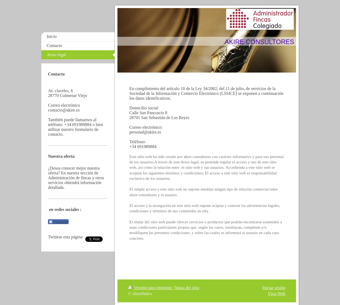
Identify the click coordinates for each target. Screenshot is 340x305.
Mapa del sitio (187, 287)
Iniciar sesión (273, 287)
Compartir (58, 222)
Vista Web (276, 293)
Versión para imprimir (150, 287)
